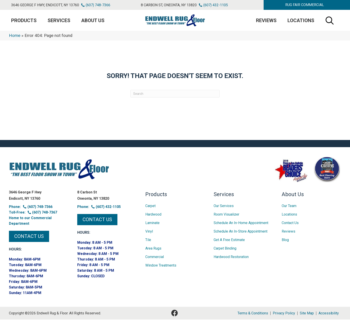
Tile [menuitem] (148, 242)
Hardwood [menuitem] (153, 217)
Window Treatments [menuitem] (160, 268)
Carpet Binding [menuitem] (225, 251)
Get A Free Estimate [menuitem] (229, 242)
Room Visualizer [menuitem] (226, 217)
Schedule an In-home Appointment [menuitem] (241, 225)
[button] (304, 5)
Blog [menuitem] (285, 242)
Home (14, 38)
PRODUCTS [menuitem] (24, 21)
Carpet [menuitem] (150, 208)
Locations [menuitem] (301, 21)
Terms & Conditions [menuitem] (253, 316)
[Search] (175, 96)
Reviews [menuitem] (266, 21)
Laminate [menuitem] (152, 225)
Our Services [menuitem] (224, 208)
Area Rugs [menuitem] (153, 251)
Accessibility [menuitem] (329, 316)
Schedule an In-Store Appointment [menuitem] (240, 234)
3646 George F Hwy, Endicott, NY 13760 (45, 5)
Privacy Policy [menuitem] (284, 316)
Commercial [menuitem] (154, 259)
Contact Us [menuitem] (290, 225)
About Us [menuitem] (92, 21)
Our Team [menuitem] (289, 208)
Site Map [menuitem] (307, 316)
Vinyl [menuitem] (149, 234)
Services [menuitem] (59, 21)
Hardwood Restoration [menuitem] (231, 259)
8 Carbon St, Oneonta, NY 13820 (169, 5)
